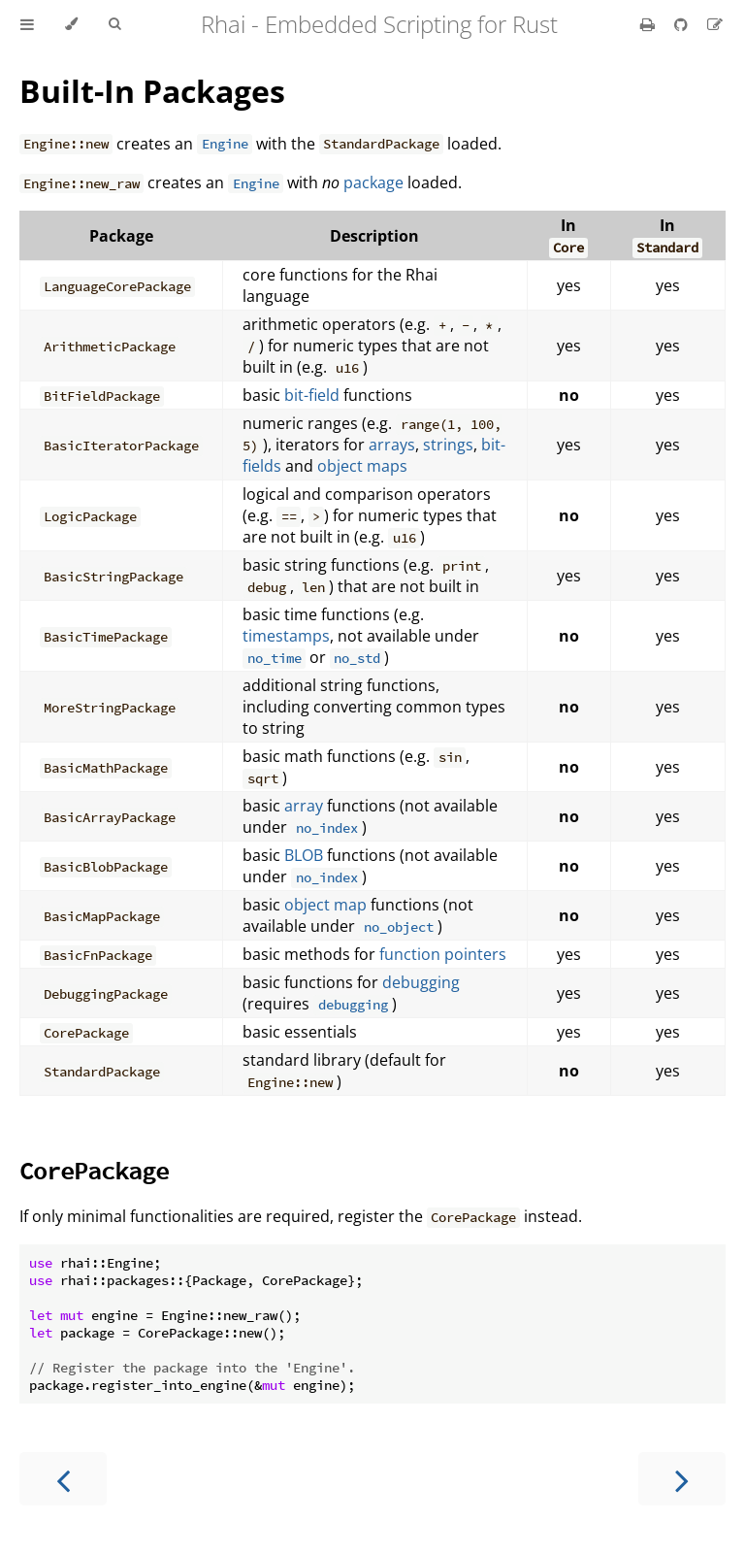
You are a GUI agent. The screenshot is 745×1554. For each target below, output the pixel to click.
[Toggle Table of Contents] (27, 24)
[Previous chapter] (63, 1478)
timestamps (286, 635)
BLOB (303, 855)
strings (448, 444)
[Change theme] (71, 24)
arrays (392, 444)
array (303, 805)
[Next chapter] (682, 1478)
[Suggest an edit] (714, 24)
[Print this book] (649, 24)
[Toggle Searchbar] (114, 24)
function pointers (442, 954)
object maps (362, 466)
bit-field (312, 395)
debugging (421, 982)
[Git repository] (682, 24)
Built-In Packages (152, 91)
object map (325, 904)
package (373, 182)
